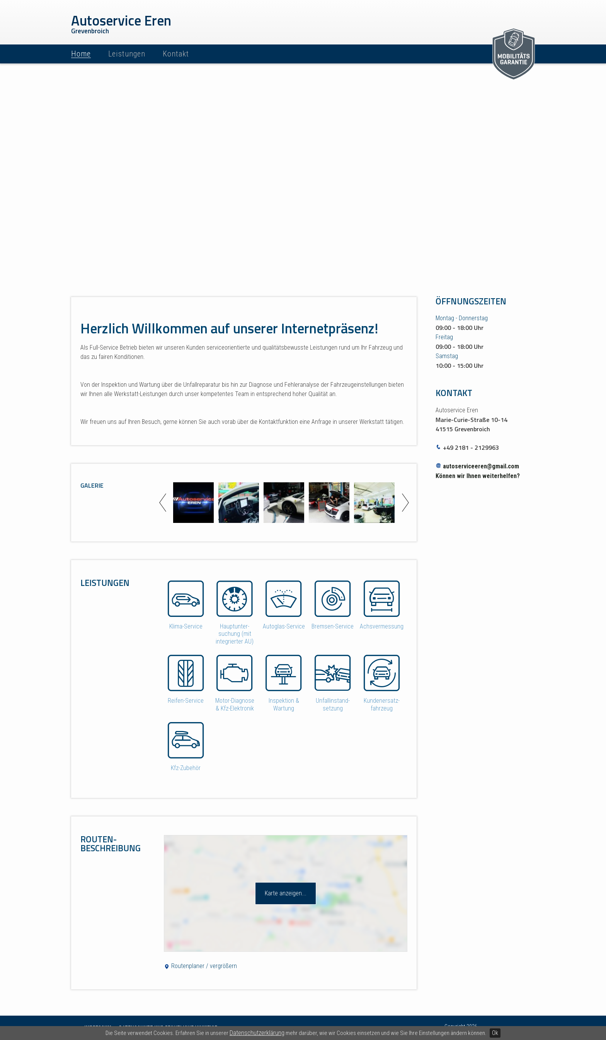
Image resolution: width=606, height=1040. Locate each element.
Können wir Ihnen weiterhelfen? (478, 476)
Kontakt (176, 54)
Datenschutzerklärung (257, 1033)
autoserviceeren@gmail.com (481, 466)
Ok (495, 1033)
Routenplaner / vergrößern (200, 966)
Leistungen (126, 54)
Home (81, 54)
